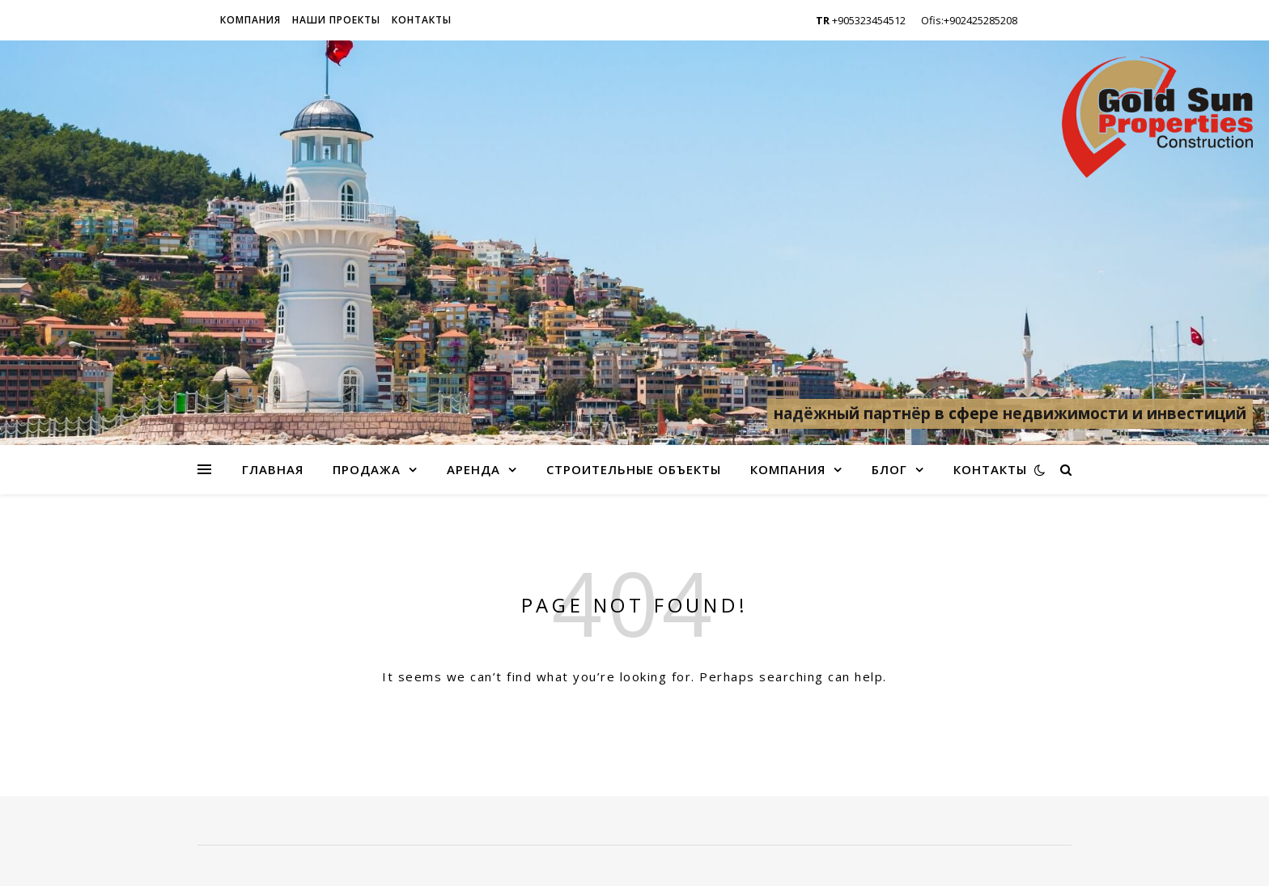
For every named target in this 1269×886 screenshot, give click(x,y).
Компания (250, 20)
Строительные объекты (633, 469)
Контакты (422, 20)
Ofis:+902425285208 (969, 20)
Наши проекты (336, 20)
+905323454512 (861, 20)
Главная (272, 469)
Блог (889, 469)
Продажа (367, 469)
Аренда (473, 469)
